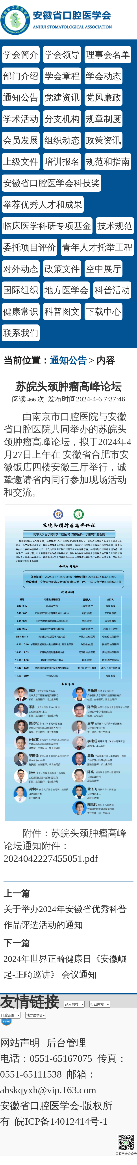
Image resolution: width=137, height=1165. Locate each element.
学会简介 (20, 55)
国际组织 (20, 290)
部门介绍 (20, 76)
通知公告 (20, 97)
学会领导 (62, 55)
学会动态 (103, 76)
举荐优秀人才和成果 (42, 205)
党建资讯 (62, 97)
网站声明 (20, 1042)
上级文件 (20, 162)
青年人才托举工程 (97, 247)
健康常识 (20, 312)
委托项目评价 (29, 247)
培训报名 (62, 162)
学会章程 (62, 76)
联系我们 (20, 333)
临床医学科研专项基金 (47, 226)
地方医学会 (66, 290)
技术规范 (115, 226)
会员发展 (20, 140)
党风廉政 (103, 97)
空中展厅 (103, 269)
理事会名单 (108, 55)
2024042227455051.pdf (51, 858)
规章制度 (103, 119)
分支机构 (62, 119)
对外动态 (20, 269)
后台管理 (66, 1042)
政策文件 (62, 269)
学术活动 (20, 119)
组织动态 (62, 140)
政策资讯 (103, 140)
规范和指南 (108, 162)
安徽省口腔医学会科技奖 (51, 183)
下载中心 (103, 312)
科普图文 (62, 312)
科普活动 (112, 290)
